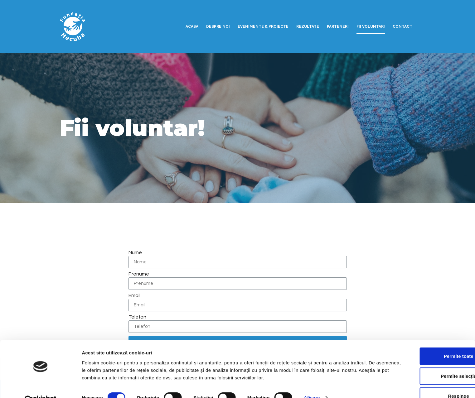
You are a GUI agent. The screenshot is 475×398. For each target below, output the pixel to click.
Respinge (423, 381)
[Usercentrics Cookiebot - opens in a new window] (40, 386)
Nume (135, 252)
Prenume (138, 273)
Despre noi (218, 26)
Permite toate (423, 341)
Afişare (312, 383)
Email (134, 295)
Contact (402, 26)
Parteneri (338, 26)
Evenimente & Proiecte (263, 26)
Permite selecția (423, 361)
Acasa (192, 26)
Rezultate (307, 26)
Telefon (137, 316)
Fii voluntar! (370, 26)
